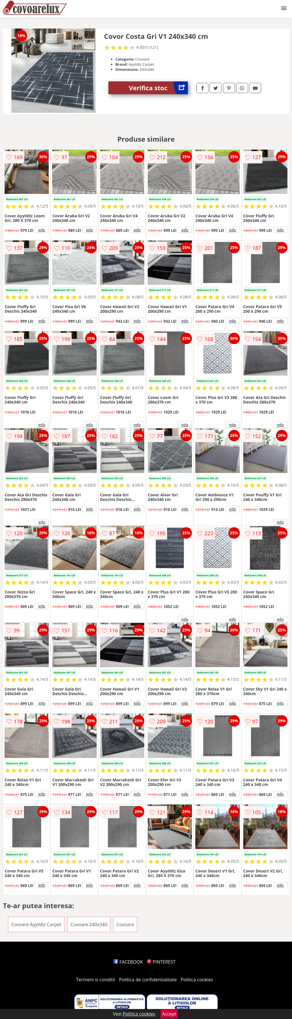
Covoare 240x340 (88, 924)
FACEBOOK (128, 962)
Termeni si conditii (95, 979)
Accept (169, 1014)
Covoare (125, 924)
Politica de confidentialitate (148, 979)
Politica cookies (197, 979)
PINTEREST (161, 962)
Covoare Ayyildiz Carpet (36, 924)
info (41, 229)
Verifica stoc (158, 87)
